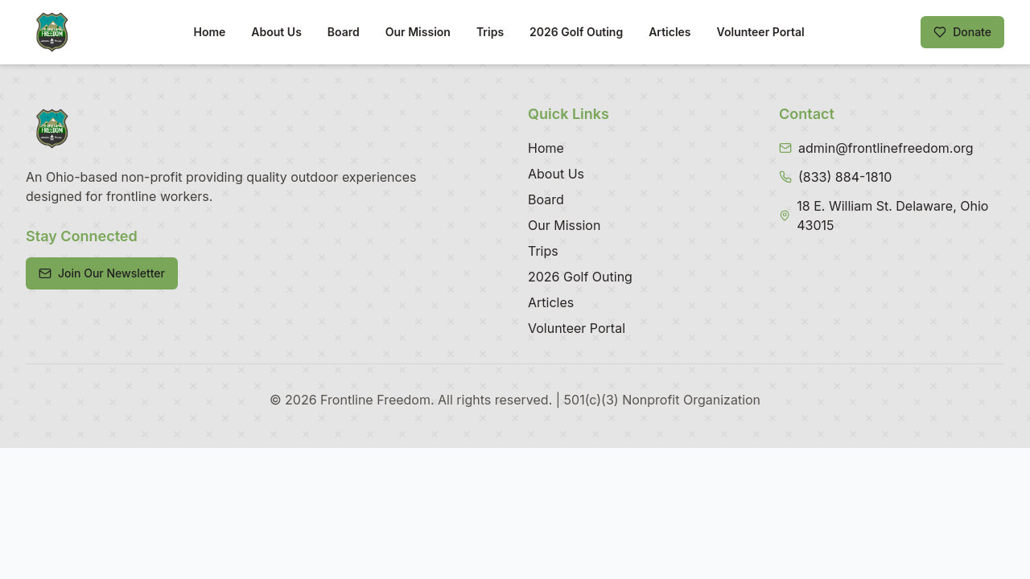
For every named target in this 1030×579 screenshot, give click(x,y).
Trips (490, 32)
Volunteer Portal (761, 32)
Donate (962, 32)
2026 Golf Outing (576, 32)
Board (344, 32)
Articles (669, 32)
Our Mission (418, 32)
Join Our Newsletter (102, 273)
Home (209, 32)
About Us (276, 32)
